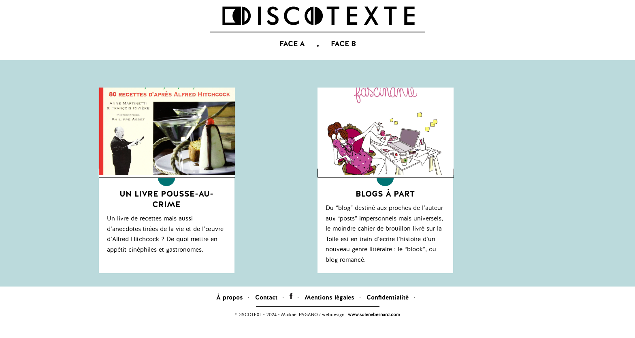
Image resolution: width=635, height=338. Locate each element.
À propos (229, 310)
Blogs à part (385, 206)
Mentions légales (329, 310)
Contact (266, 310)
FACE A (292, 56)
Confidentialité (388, 310)
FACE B (343, 56)
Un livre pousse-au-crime (166, 211)
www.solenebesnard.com (374, 326)
